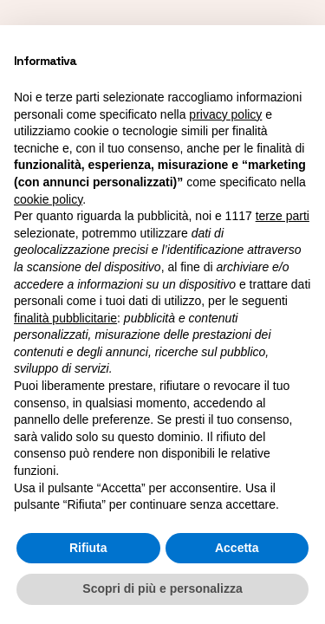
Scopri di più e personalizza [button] (162, 588)
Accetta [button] (237, 548)
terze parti (282, 216)
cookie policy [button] (48, 199)
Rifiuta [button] (88, 548)
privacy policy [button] (225, 114)
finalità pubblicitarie (65, 318)
